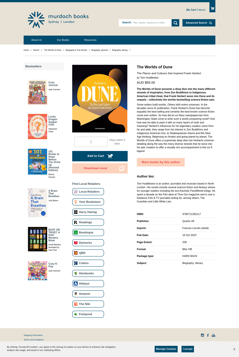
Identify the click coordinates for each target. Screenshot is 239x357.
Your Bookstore (90, 201)
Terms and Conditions (34, 339)
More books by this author (161, 162)
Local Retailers (89, 191)
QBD (82, 253)
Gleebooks (86, 273)
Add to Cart (95, 156)
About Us (36, 40)
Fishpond (85, 314)
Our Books (63, 40)
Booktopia (86, 232)
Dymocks (85, 242)
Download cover (96, 168)
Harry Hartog (88, 212)
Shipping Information (33, 335)
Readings (85, 222)
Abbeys (84, 283)
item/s (195, 9)
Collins (84, 263)
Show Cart (212, 7)
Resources (90, 40)
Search (126, 22)
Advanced (196, 22)
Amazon (84, 293)
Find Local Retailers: (86, 183)
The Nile (84, 304)
